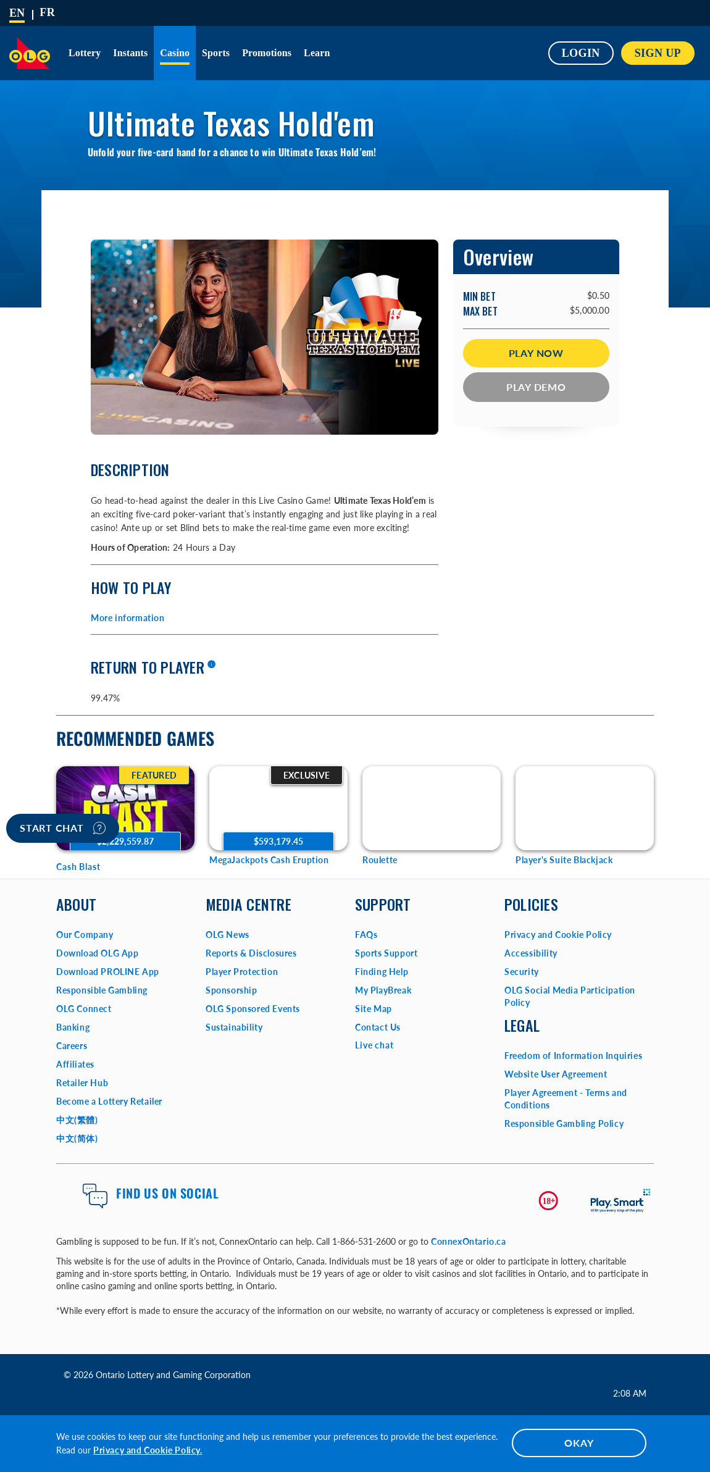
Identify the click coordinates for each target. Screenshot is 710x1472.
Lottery (85, 53)
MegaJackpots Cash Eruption (269, 860)
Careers (71, 1045)
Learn (317, 53)
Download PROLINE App (107, 971)
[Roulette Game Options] (431, 808)
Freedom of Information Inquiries (573, 1055)
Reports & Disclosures (251, 953)
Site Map (373, 1008)
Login (581, 53)
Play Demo (536, 387)
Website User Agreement (555, 1074)
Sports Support (386, 953)
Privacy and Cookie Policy (558, 934)
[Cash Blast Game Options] (125, 808)
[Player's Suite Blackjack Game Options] (585, 808)
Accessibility (531, 953)
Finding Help (381, 971)
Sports (216, 53)
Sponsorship (231, 990)
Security (521, 971)
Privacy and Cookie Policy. (148, 1450)
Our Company (85, 934)
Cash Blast (78, 866)
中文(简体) (77, 1138)
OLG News (227, 934)
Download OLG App (97, 953)
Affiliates (75, 1064)
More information (128, 618)
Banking (73, 1027)
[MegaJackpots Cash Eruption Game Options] (278, 808)
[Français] (47, 12)
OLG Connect (84, 1008)
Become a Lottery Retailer (109, 1101)
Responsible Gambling (102, 990)
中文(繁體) (77, 1119)
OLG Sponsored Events (253, 1008)
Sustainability (234, 1027)
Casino (175, 53)
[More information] (211, 665)
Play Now (536, 353)
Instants (130, 53)
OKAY (578, 1443)
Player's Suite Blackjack (564, 860)
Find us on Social (167, 1193)
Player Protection (242, 971)
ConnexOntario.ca (468, 1241)
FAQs (366, 934)
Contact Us (378, 1027)
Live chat (374, 1045)
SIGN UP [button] (658, 53)
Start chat (63, 828)
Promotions (266, 53)
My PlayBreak (383, 990)
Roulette (380, 860)
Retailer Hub (82, 1082)
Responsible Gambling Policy (564, 1123)
